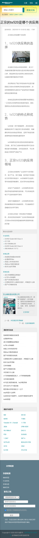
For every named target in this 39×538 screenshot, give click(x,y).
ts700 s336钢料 (10, 277)
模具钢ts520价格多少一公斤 (13, 389)
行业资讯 (6, 481)
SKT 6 (23, 438)
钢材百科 (6, 487)
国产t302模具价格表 (12, 280)
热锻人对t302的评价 (12, 262)
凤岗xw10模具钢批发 (12, 264)
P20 (5, 434)
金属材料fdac (9, 259)
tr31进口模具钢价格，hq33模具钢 (15, 382)
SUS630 (24, 434)
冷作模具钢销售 (8, 379)
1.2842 (20, 14)
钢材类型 (6, 478)
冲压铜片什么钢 (8, 372)
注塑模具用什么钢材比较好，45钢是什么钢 (20, 282)
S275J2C (7, 442)
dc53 (11, 14)
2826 (5, 427)
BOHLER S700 (26, 442)
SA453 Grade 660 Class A (14, 239)
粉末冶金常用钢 (10, 267)
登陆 (31, 3)
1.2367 (6, 438)
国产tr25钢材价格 (11, 285)
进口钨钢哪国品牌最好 (12, 275)
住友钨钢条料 (30, 323)
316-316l (24, 450)
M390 (5, 419)
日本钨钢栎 (7, 366)
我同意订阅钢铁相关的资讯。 (16, 510)
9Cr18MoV (7, 430)
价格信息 (6, 484)
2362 (22, 446)
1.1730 (23, 423)
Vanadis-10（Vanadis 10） (13, 423)
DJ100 (6, 450)
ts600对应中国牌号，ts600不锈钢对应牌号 (18, 396)
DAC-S (23, 430)
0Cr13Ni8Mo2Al (10, 244)
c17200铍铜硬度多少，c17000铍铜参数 (17, 376)
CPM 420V (24, 427)
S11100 (7, 241)
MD (5, 415)
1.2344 (15, 14)
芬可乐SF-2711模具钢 (10, 386)
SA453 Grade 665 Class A (14, 246)
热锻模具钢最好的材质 (12, 257)
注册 (25, 3)
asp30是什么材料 (9, 393)
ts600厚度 (6, 399)
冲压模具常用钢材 (17, 320)
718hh (23, 419)
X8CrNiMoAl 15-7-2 (11, 249)
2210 (5, 446)
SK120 (23, 415)
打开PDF (26, 312)
